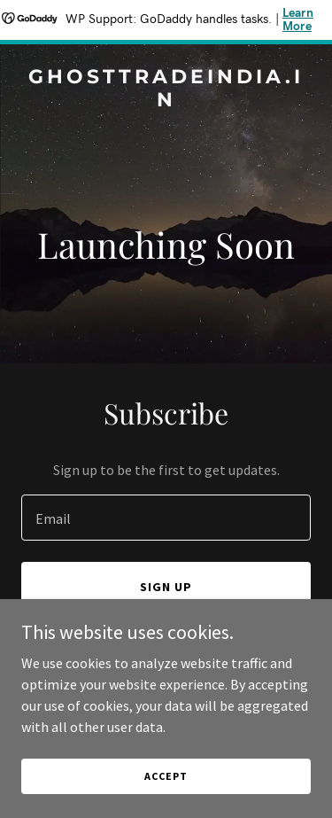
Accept (165, 776)
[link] (166, 101)
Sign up (166, 587)
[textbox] (166, 518)
